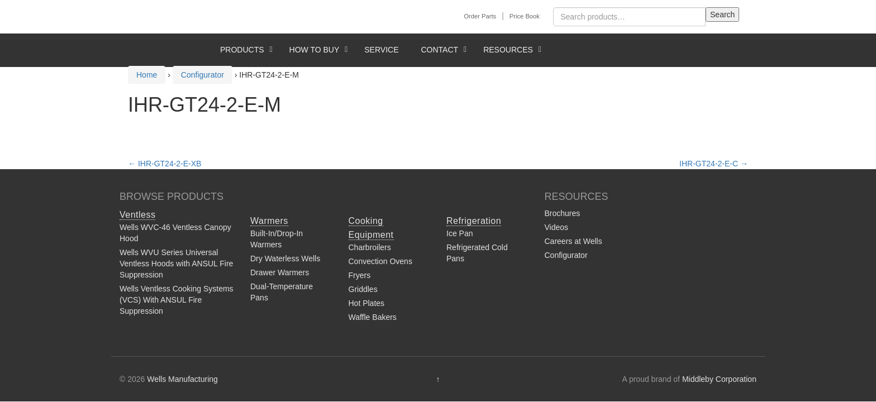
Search (722, 14)
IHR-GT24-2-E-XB (164, 163)
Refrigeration (473, 221)
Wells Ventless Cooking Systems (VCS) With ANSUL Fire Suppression (177, 299)
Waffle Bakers (373, 317)
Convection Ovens (380, 261)
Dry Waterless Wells (285, 258)
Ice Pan (459, 233)
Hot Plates (367, 303)
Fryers (360, 275)
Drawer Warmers (279, 272)
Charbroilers (370, 247)
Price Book (525, 16)
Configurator (566, 255)
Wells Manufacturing (182, 379)
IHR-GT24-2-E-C (713, 163)
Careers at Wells (573, 241)
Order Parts (480, 16)
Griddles (363, 289)
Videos (557, 227)
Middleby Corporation (719, 379)
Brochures (562, 213)
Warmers (269, 221)
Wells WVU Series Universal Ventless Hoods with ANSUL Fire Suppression (176, 263)
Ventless (137, 214)
